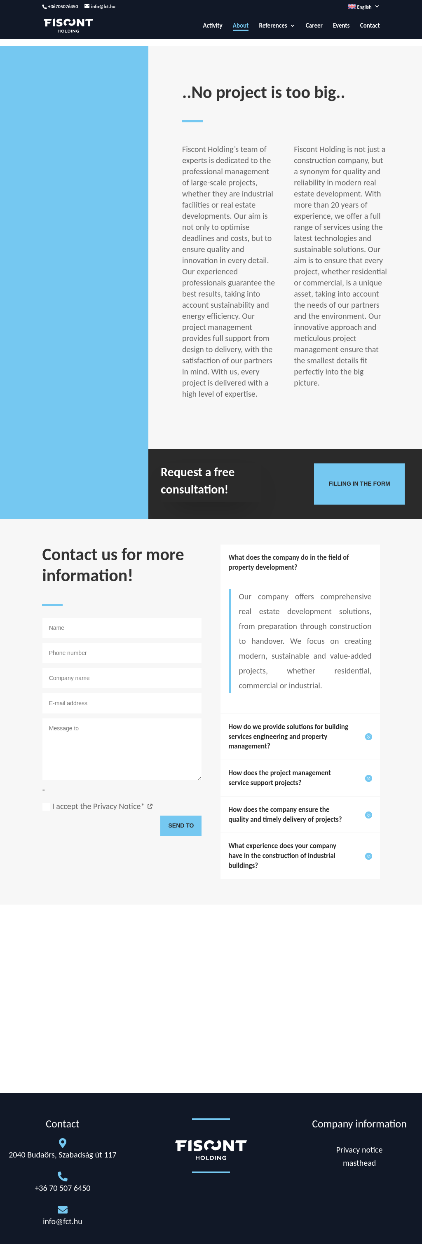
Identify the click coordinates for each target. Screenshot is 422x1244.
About (241, 26)
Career (314, 26)
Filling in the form (359, 483)
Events (341, 26)
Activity (212, 26)
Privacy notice (359, 1150)
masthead (359, 1163)
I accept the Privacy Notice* (97, 806)
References (273, 26)
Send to (181, 825)
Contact (370, 26)
